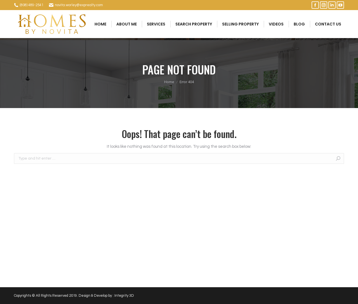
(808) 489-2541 (31, 5)
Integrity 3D (124, 296)
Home (169, 82)
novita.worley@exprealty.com (79, 5)
